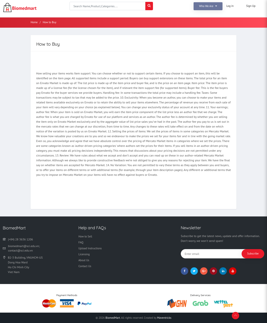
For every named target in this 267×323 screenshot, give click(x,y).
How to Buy (49, 22)
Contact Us (84, 266)
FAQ (80, 242)
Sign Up (251, 6)
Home (34, 22)
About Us (83, 260)
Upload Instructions (90, 248)
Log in (230, 6)
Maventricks (164, 317)
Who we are (208, 6)
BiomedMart (113, 317)
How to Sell (85, 236)
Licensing (84, 254)
